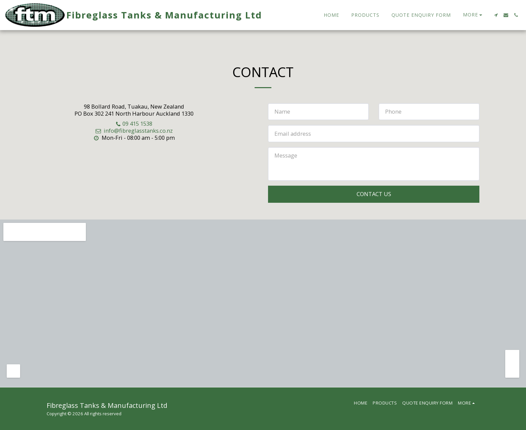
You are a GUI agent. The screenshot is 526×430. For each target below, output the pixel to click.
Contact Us (374, 194)
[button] (496, 15)
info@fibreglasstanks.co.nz (134, 130)
